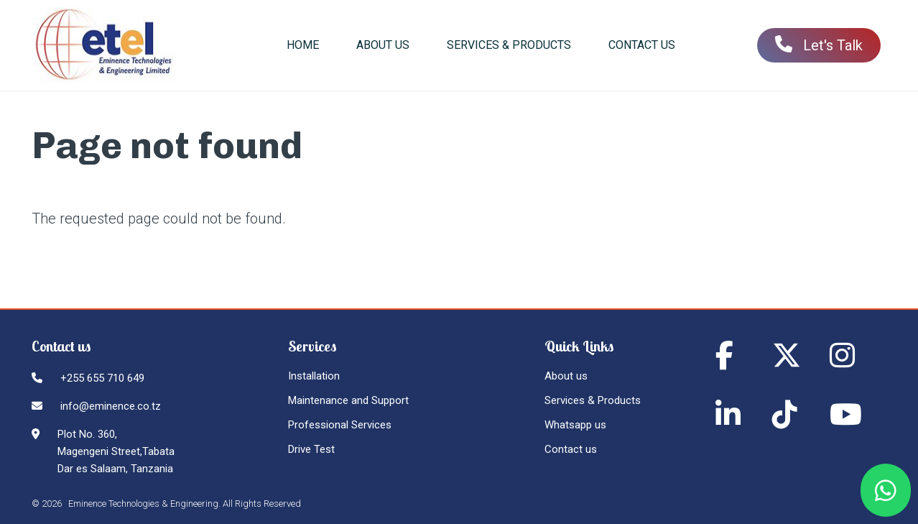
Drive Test (311, 449)
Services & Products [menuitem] (509, 45)
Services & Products (592, 400)
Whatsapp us (575, 424)
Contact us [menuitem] (641, 45)
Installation (314, 375)
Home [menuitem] (303, 45)
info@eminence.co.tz (110, 406)
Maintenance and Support (348, 400)
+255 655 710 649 (102, 378)
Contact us (570, 449)
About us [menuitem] (382, 45)
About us (566, 375)
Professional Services (339, 424)
